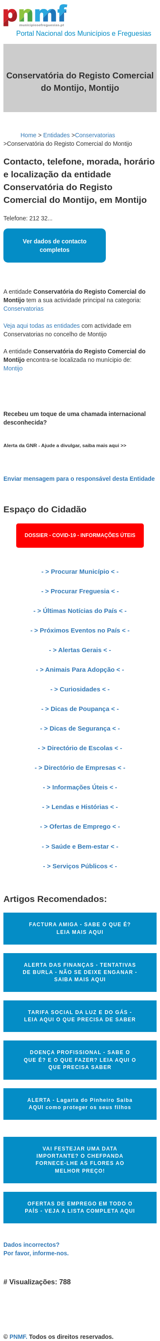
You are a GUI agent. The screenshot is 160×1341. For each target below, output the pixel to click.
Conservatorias (95, 135)
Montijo (13, 368)
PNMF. (18, 1336)
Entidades (56, 135)
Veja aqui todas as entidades (41, 325)
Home (28, 135)
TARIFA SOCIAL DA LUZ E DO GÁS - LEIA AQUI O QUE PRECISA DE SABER (80, 1016)
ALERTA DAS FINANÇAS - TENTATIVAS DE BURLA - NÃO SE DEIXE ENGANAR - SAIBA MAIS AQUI (80, 972)
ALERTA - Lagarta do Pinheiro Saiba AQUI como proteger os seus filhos (80, 1103)
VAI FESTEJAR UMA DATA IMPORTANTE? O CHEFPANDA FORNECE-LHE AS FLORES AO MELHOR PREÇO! (80, 1159)
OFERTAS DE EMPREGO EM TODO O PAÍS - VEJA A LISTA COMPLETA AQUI (80, 1207)
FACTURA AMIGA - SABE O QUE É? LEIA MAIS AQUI (80, 928)
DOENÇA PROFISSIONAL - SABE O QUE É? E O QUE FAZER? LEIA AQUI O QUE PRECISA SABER (80, 1059)
